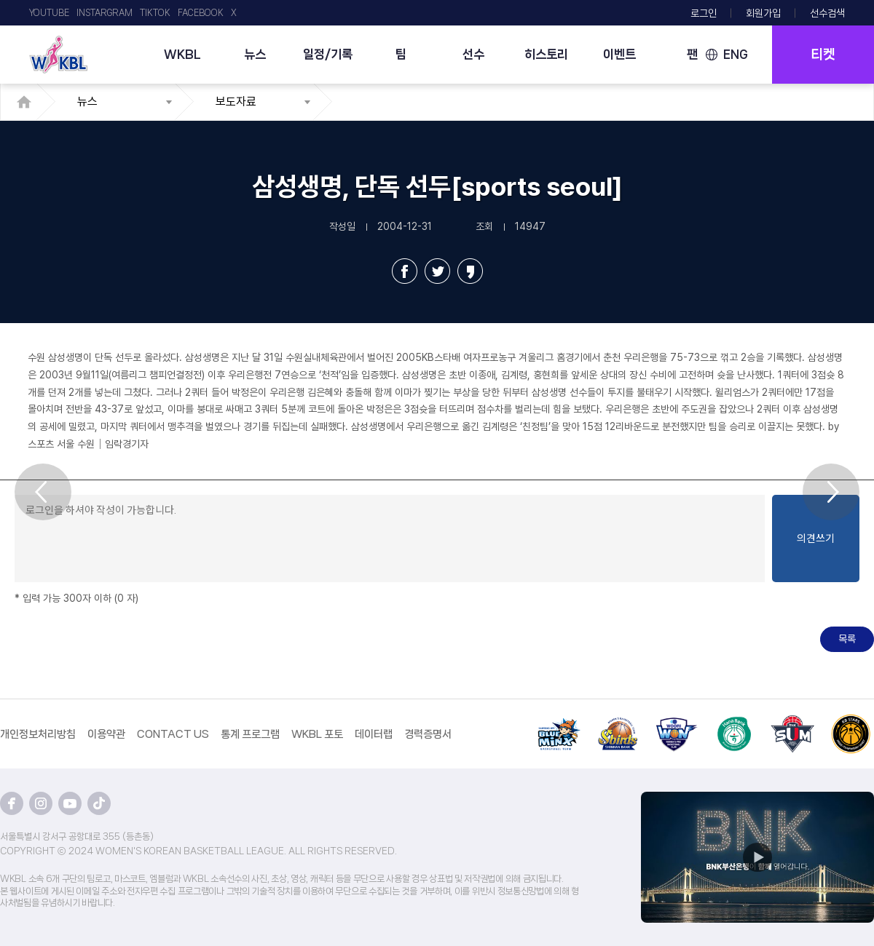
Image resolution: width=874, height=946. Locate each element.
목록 (847, 639)
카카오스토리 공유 (470, 271)
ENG (735, 54)
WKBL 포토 (317, 734)
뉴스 (255, 53)
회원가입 (763, 13)
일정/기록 (328, 53)
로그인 (703, 13)
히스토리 (546, 53)
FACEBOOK (201, 13)
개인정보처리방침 (38, 734)
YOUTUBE (49, 13)
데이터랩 (374, 734)
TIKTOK (155, 13)
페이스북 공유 (404, 271)
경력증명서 (428, 734)
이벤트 (619, 53)
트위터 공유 (437, 271)
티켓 (823, 54)
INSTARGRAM (104, 13)
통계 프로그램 (250, 734)
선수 (473, 53)
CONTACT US (173, 734)
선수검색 (827, 13)
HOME (28, 102)
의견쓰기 (816, 538)
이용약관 (106, 734)
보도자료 (236, 101)
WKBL (182, 53)
